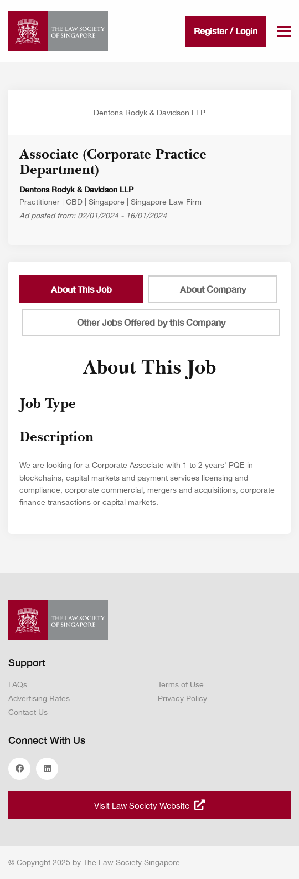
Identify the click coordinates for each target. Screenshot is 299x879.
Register (211, 30)
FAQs (17, 684)
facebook (19, 769)
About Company (213, 289)
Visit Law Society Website (149, 805)
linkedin (47, 769)
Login (246, 30)
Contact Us (28, 712)
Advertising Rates (39, 698)
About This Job (81, 289)
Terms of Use (181, 684)
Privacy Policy (182, 698)
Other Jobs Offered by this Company (151, 322)
